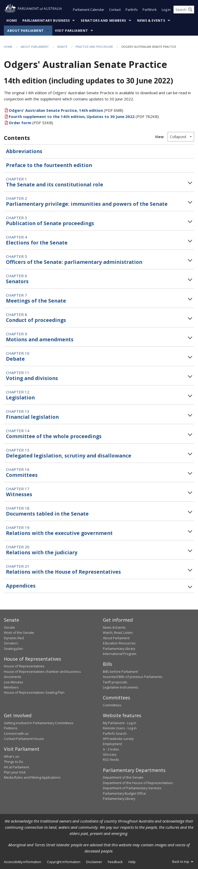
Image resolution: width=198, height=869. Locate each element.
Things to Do (13, 762)
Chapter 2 (87, 201)
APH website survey (118, 738)
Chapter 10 (17, 356)
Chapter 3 (50, 221)
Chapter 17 (19, 492)
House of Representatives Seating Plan (34, 692)
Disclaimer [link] (94, 862)
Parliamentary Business (46, 20)
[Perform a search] (190, 10)
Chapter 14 (54, 434)
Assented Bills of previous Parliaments (132, 677)
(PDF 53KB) (28, 122)
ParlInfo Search (115, 733)
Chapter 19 (59, 530)
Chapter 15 (68, 453)
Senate (62, 47)
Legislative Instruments (120, 687)
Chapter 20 (41, 550)
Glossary (109, 754)
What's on (11, 756)
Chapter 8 (36, 317)
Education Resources (119, 643)
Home (11, 20)
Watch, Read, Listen (118, 632)
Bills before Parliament (120, 671)
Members (11, 687)
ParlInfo (132, 9)
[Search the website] (184, 10)
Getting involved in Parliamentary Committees (38, 723)
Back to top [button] (183, 861)
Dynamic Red (14, 638)
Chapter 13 (32, 414)
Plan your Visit (15, 772)
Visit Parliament (71, 30)
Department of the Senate (123, 777)
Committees (112, 705)
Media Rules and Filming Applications (32, 777)
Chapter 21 (63, 569)
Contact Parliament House (24, 738)
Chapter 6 (17, 279)
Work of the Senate (19, 632)
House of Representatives (24, 666)
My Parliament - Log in (119, 723)
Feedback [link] (115, 862)
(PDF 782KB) (81, 116)
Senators (11, 643)
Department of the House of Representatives (138, 782)
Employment (112, 744)
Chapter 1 (54, 182)
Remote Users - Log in (120, 728)
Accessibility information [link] (22, 862)
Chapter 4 (37, 240)
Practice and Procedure (94, 47)
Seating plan (13, 648)
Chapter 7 (36, 298)
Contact (115, 9)
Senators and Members (103, 20)
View (159, 136)
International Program (119, 653)
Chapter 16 (22, 472)
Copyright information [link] (63, 862)
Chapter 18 (47, 511)
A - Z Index (111, 749)
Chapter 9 (39, 337)
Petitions (11, 728)
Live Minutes (13, 682)
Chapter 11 (32, 376)
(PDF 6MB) (63, 110)
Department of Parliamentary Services (132, 788)
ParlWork (150, 9)
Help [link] (132, 862)
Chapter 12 (20, 395)
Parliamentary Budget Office (124, 793)
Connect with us (16, 733)
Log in (166, 9)
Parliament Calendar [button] (88, 9)
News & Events (151, 20)
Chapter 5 (74, 259)
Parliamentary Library (119, 648)
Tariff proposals (115, 682)
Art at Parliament (16, 767)
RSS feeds (111, 759)
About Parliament (25, 30)
